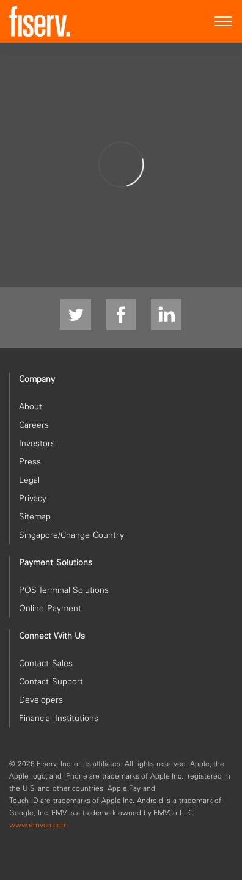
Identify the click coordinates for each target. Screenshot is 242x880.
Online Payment (50, 608)
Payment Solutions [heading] (55, 562)
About (30, 406)
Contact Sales (46, 663)
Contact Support (51, 681)
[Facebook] (121, 315)
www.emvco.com (38, 824)
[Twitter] (75, 315)
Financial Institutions (58, 718)
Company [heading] (37, 378)
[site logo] (39, 21)
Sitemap (35, 516)
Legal (29, 479)
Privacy (32, 498)
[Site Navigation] (224, 21)
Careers (34, 424)
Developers (41, 699)
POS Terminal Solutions (64, 589)
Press (30, 461)
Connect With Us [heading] (52, 635)
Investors (37, 443)
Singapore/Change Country (71, 534)
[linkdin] (166, 315)
